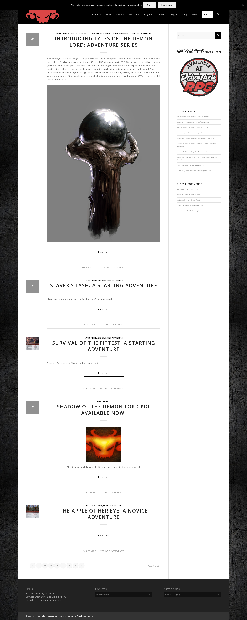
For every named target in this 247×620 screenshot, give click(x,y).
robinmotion (181, 189)
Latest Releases (83, 33)
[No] (243, 5)
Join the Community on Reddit (40, 593)
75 (51, 565)
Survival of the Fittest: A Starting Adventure (103, 346)
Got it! (150, 5)
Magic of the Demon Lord (194, 205)
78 (69, 565)
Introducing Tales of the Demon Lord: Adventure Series (104, 41)
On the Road (193, 189)
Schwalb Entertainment (114, 325)
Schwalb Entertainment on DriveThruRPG (46, 596)
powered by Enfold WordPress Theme (76, 616)
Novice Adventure (121, 33)
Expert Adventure (65, 33)
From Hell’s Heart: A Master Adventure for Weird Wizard (197, 138)
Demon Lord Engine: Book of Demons (190, 165)
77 (63, 565)
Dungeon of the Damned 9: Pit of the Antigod (193, 122)
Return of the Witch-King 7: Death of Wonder (193, 116)
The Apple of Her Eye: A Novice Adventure (104, 513)
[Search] (218, 14)
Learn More (166, 5)
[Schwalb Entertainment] (42, 14)
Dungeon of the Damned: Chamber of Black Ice (194, 171)
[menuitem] (97, 14)
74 (45, 565)
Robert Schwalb (182, 194)
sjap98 (179, 205)
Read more (103, 309)
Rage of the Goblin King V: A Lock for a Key (193, 152)
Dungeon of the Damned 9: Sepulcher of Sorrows (194, 133)
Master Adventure (101, 33)
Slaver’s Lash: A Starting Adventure (103, 285)
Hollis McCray (182, 200)
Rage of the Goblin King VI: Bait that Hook (192, 127)
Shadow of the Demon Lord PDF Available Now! (104, 409)
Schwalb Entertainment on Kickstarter (44, 600)
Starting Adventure (141, 33)
